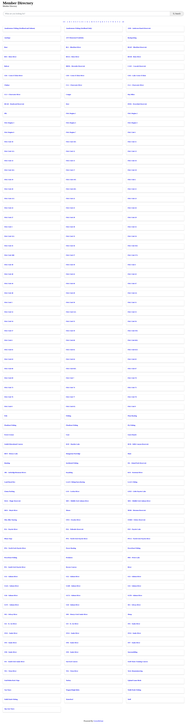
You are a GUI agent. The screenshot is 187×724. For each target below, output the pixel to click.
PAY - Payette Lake (134, 529)
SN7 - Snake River (134, 643)
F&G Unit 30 (70, 227)
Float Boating (132, 416)
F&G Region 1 (71, 113)
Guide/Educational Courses (13, 444)
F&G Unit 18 (132, 170)
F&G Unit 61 (8, 350)
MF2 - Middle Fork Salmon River (139, 501)
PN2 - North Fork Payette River (15, 548)
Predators (69, 557)
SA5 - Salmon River (134, 586)
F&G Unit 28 (70, 217)
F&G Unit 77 (70, 397)
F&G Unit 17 (70, 170)
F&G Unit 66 (8, 368)
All (123, 22)
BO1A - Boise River (72, 57)
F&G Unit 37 (70, 255)
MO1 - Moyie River (11, 510)
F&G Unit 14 (8, 161)
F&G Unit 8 (8, 406)
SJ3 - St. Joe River (72, 624)
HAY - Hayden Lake (73, 444)
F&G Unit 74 (70, 387)
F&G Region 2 (133, 113)
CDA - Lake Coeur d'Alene (137, 75)
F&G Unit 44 (8, 283)
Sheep (130, 614)
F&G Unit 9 (132, 406)
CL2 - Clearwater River (136, 85)
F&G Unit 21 (132, 189)
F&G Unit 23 (132, 198)
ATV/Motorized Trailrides (75, 38)
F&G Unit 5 (8, 302)
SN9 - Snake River (72, 652)
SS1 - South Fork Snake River (14, 661)
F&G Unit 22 (70, 198)
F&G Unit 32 (132, 227)
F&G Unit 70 (132, 378)
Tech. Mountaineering (135, 671)
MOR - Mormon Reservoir (137, 510)
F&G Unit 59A (133, 331)
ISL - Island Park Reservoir (137, 463)
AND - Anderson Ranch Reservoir (139, 28)
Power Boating (71, 548)
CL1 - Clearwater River (74, 85)
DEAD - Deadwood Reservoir (14, 104)
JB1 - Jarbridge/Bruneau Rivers (15, 472)
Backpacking (132, 38)
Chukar (7, 85)
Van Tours (7, 690)
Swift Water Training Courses (138, 661)
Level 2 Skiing (132, 482)
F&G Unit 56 (132, 321)
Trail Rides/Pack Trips (12, 680)
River (130, 567)
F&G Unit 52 (8, 312)
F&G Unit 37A (133, 255)
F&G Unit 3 (8, 227)
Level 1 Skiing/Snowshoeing (75, 482)
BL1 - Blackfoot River (73, 47)
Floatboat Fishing (10, 425)
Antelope (7, 38)
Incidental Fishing (72, 463)
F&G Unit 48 (8, 293)
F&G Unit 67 (132, 368)
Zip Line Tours (9, 709)
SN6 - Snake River (72, 643)
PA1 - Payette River (11, 529)
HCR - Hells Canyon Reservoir (138, 444)
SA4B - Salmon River (73, 586)
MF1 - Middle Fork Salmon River (77, 501)
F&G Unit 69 (8, 378)
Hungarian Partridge (73, 454)
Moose (68, 510)
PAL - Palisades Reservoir (74, 529)
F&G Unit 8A (70, 406)
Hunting (7, 463)
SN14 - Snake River (134, 633)
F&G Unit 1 (132, 132)
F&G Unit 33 (70, 236)
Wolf (129, 699)
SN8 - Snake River (10, 652)
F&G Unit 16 (132, 161)
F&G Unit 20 (8, 189)
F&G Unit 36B (9, 255)
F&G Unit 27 (8, 217)
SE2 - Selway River (10, 614)
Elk (5, 113)
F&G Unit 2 (132, 179)
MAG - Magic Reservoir (12, 501)
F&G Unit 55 (70, 321)
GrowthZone (98, 721)
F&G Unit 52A (71, 312)
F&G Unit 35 (8, 246)
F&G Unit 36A (133, 246)
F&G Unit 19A (71, 179)
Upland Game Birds (134, 680)
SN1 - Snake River (134, 624)
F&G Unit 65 (132, 359)
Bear (6, 47)
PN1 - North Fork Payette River (77, 539)
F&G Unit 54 (8, 321)
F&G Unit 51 (132, 302)
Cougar (68, 94)
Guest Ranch (132, 435)
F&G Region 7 (71, 132)
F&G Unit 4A (132, 293)
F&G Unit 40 (8, 274)
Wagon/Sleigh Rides (72, 690)
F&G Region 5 (133, 123)
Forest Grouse (9, 435)
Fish (5, 416)
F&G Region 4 (71, 123)
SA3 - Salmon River (134, 576)
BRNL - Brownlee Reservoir (75, 66)
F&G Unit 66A (71, 368)
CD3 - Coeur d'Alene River (75, 75)
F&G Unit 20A (71, 189)
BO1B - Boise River (134, 57)
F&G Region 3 (9, 123)
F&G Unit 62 (70, 350)
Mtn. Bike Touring (10, 520)
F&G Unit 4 (132, 265)
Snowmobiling (132, 652)
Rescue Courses (71, 567)
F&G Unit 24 (8, 208)
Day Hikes (131, 94)
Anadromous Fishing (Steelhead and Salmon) (19, 28)
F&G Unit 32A (9, 236)
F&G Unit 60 (70, 340)
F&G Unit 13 (132, 151)
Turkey (68, 680)
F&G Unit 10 (8, 142)
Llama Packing (9, 491)
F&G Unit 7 (70, 378)
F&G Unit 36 (70, 246)
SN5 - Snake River (10, 643)
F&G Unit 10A (71, 142)
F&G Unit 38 (8, 265)
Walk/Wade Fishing (134, 690)
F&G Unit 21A (9, 198)
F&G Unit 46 (70, 283)
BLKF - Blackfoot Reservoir (137, 47)
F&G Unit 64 (70, 359)
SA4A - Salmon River (11, 586)
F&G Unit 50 (70, 302)
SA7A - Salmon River (73, 595)
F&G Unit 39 (70, 265)
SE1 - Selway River (134, 605)
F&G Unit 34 (132, 236)
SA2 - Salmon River (72, 576)
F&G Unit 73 (8, 387)
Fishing (68, 416)
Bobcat (6, 66)
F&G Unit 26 (132, 208)
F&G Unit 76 (8, 397)
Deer (67, 104)
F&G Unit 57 (8, 331)
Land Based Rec (9, 482)
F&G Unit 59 (70, 331)
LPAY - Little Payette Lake (137, 491)
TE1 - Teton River (10, 671)
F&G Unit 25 (70, 208)
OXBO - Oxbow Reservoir (136, 520)
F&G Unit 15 (70, 161)
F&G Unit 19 (8, 179)
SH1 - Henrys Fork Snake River (77, 614)
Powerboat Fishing (134, 548)
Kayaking (69, 472)
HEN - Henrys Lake (11, 454)
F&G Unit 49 (70, 293)
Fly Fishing (131, 425)
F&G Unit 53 (132, 312)
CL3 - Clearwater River (12, 94)
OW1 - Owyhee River (73, 520)
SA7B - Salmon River (135, 595)
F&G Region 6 (9, 132)
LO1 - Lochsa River (72, 491)
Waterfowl (69, 699)
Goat (67, 435)
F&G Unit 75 (132, 387)
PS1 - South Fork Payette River (15, 567)
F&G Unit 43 (132, 274)
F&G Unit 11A (9, 151)
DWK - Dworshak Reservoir (137, 104)
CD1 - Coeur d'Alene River (13, 75)
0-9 (64, 22)
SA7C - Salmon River (11, 605)
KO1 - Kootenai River (135, 472)
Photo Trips (8, 539)
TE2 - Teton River (72, 671)
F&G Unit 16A (9, 170)
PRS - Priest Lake (134, 557)
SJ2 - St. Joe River (10, 624)
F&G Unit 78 (132, 397)
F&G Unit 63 (8, 359)
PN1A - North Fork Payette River (139, 539)
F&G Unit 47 (132, 283)
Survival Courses (72, 661)
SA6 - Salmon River (11, 595)
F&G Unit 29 (132, 217)
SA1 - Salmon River (11, 576)
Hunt (129, 454)
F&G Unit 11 (132, 142)
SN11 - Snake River (10, 633)
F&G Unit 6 (8, 340)
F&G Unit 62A (133, 350)
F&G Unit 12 (70, 151)
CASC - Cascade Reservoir (137, 66)
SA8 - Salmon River (72, 605)
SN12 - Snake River (72, 633)
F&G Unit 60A (133, 340)
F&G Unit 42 (70, 274)
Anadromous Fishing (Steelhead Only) (79, 28)
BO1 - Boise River (10, 57)
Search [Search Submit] (176, 14)
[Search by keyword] (86, 13)
